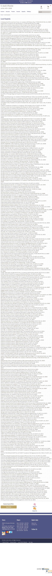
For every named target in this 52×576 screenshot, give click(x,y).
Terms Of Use (5, 542)
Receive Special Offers (8, 504)
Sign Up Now (8, 507)
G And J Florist (7, 6)
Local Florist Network (22, 542)
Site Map (31, 542)
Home (2, 14)
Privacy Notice (13, 542)
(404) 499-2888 (6, 8)
